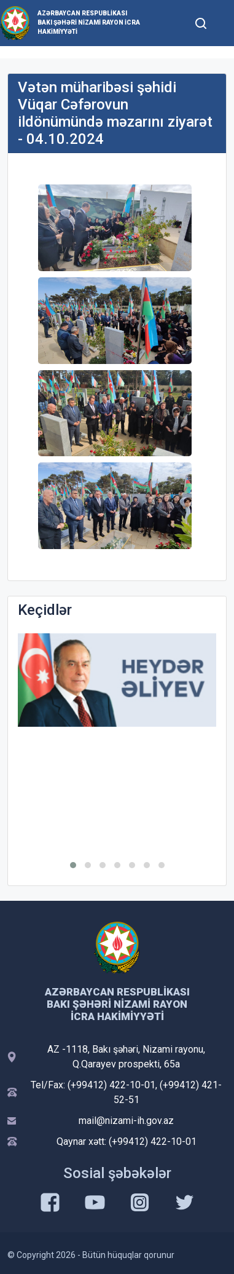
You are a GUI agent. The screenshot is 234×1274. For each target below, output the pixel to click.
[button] (73, 865)
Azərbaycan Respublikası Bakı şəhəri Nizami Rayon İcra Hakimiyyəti (88, 22)
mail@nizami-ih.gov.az (126, 1120)
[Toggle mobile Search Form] (200, 21)
